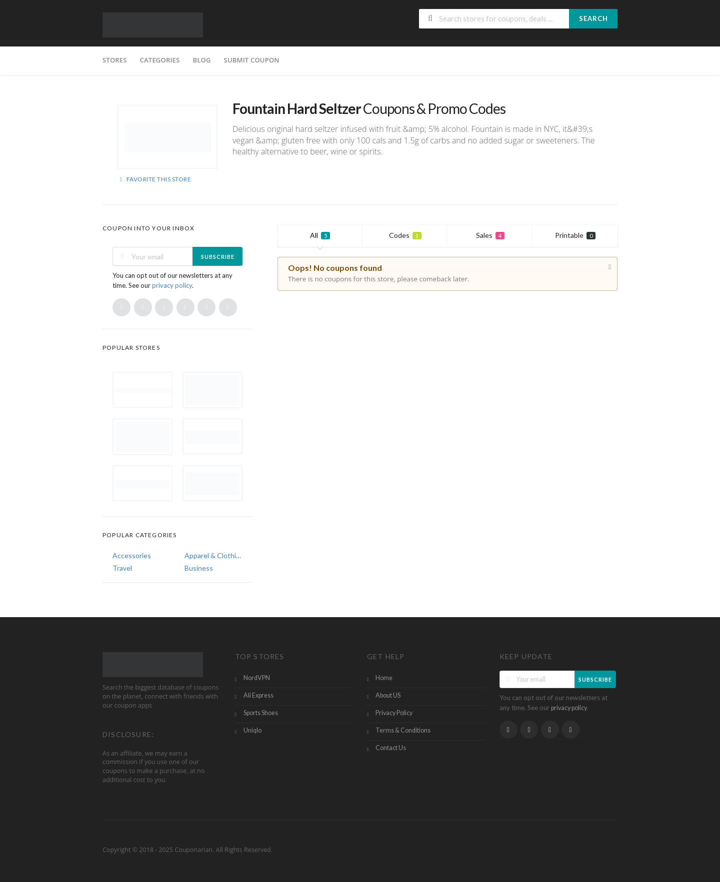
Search (593, 18)
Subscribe (217, 256)
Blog (201, 59)
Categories (160, 59)
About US (388, 695)
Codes (405, 235)
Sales (490, 235)
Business (198, 568)
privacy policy (172, 285)
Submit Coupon (252, 59)
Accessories (131, 555)
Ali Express (259, 695)
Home (384, 678)
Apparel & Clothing (213, 555)
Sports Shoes (261, 713)
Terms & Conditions (403, 730)
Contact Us (391, 748)
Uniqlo (253, 730)
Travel (122, 568)
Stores (114, 59)
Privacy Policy (394, 713)
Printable (575, 235)
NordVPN (257, 678)
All (320, 235)
